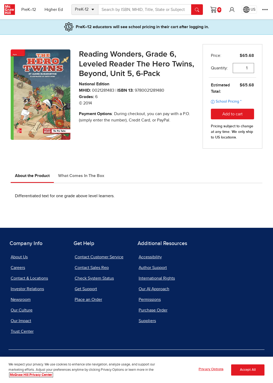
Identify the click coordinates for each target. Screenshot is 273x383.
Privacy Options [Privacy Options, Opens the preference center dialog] (211, 369)
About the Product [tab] (32, 176)
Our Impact (21, 321)
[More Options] (265, 9)
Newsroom (21, 299)
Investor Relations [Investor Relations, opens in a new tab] (27, 289)
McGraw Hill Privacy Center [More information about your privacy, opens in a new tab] (31, 375)
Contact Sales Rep (92, 268)
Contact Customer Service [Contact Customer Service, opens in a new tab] (99, 257)
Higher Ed (54, 9)
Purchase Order (153, 310)
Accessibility (150, 257)
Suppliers (147, 321)
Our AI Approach (154, 289)
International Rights (157, 278)
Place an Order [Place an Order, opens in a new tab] (88, 299)
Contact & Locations (29, 278)
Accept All (248, 370)
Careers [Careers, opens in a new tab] (18, 268)
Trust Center (22, 331)
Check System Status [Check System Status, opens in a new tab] (94, 278)
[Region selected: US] (249, 9)
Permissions (150, 299)
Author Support (153, 268)
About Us (19, 257)
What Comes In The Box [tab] (81, 176)
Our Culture (22, 310)
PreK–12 (28, 9)
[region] (136, 370)
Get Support (86, 289)
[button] (232, 9)
